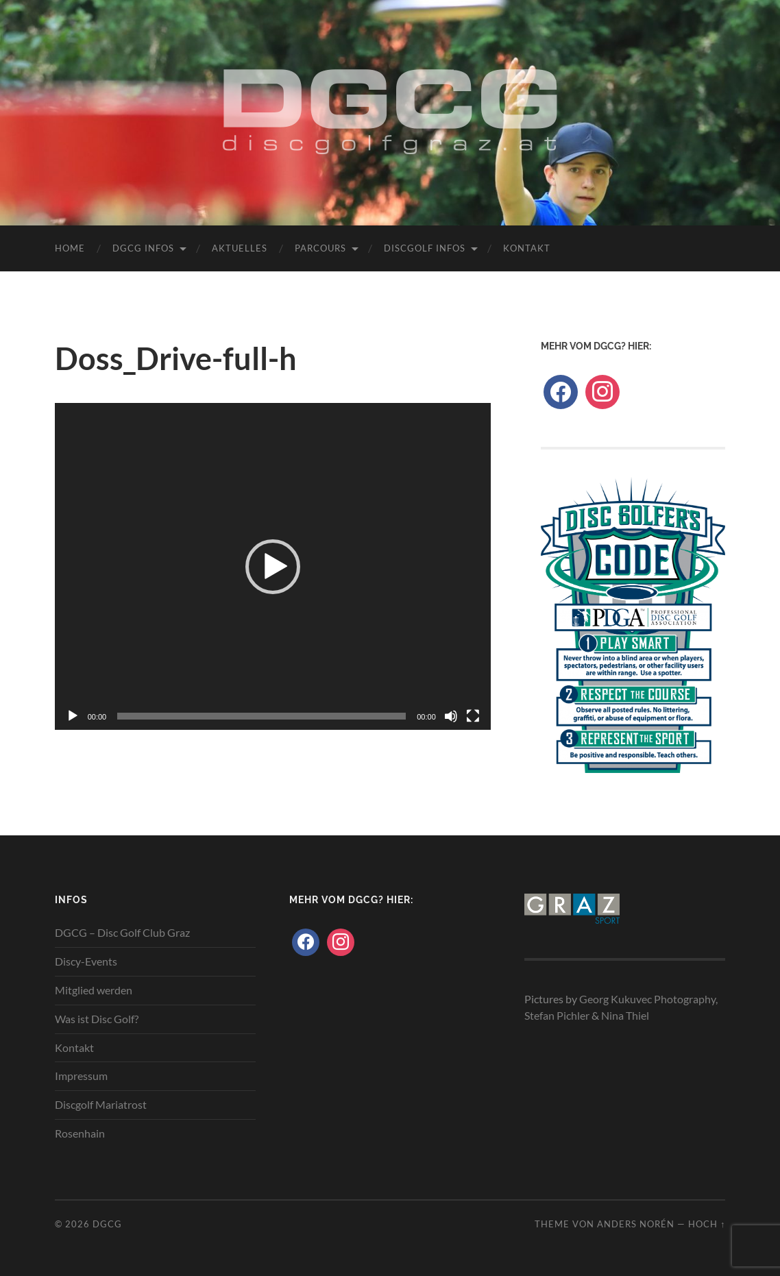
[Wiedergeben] (73, 716)
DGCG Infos (143, 248)
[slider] (261, 716)
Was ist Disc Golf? (96, 1018)
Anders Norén (635, 1223)
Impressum (81, 1075)
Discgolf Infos (424, 248)
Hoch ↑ (706, 1223)
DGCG (107, 1223)
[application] (273, 566)
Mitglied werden (93, 989)
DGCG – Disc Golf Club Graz (122, 932)
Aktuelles (239, 248)
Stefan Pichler (556, 1015)
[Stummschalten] (451, 716)
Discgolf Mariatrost (101, 1104)
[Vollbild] (473, 716)
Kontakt (526, 248)
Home (70, 248)
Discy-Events (86, 961)
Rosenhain (80, 1133)
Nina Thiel (625, 1015)
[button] (272, 566)
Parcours (320, 248)
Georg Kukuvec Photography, (648, 998)
